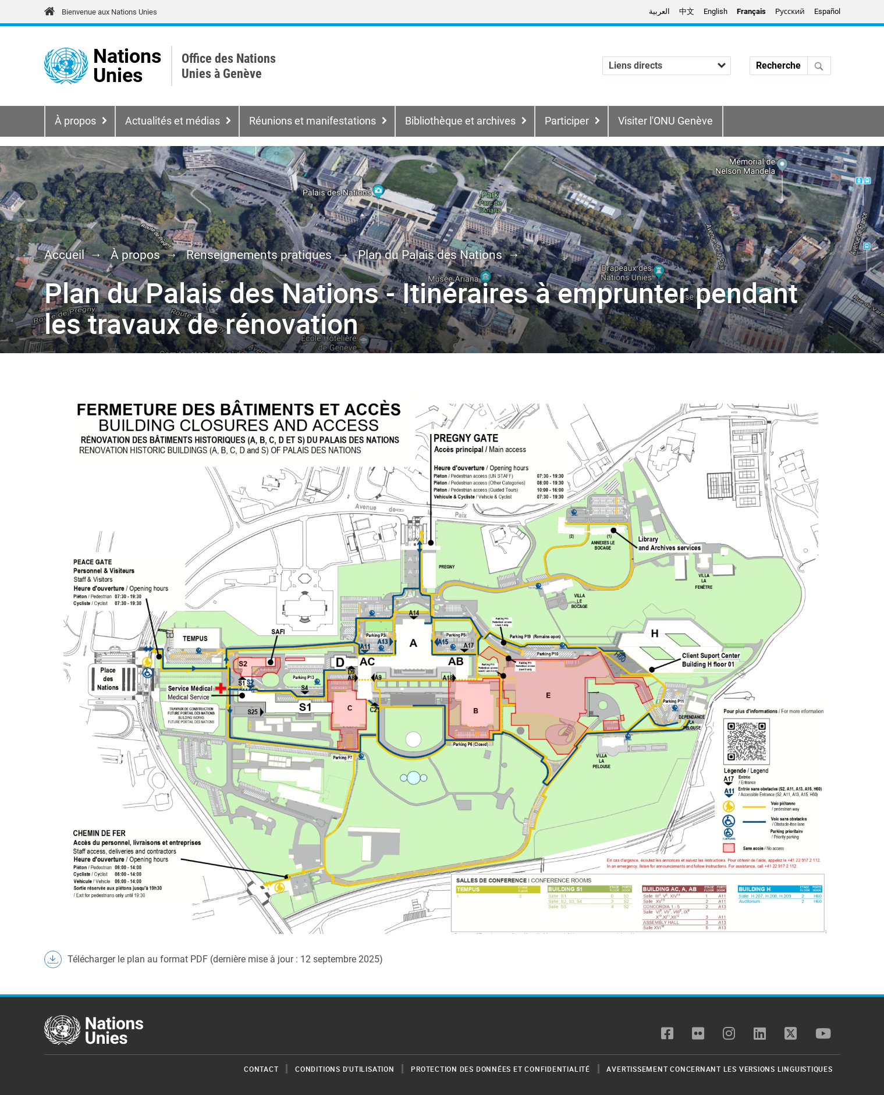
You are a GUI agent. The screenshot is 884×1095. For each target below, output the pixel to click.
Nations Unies (127, 66)
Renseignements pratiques (259, 255)
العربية (659, 11)
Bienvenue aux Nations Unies (109, 12)
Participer (567, 121)
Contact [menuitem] (261, 1068)
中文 (686, 11)
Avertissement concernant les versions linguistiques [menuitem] (719, 1068)
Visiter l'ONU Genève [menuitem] (665, 121)
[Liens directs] (666, 65)
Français (751, 11)
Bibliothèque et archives (460, 121)
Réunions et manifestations (312, 121)
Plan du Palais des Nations (430, 255)
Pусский (789, 11)
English (715, 11)
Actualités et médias (172, 121)
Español (827, 11)
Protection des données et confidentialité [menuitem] (500, 1068)
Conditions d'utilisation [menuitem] (344, 1068)
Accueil (64, 255)
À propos (75, 121)
